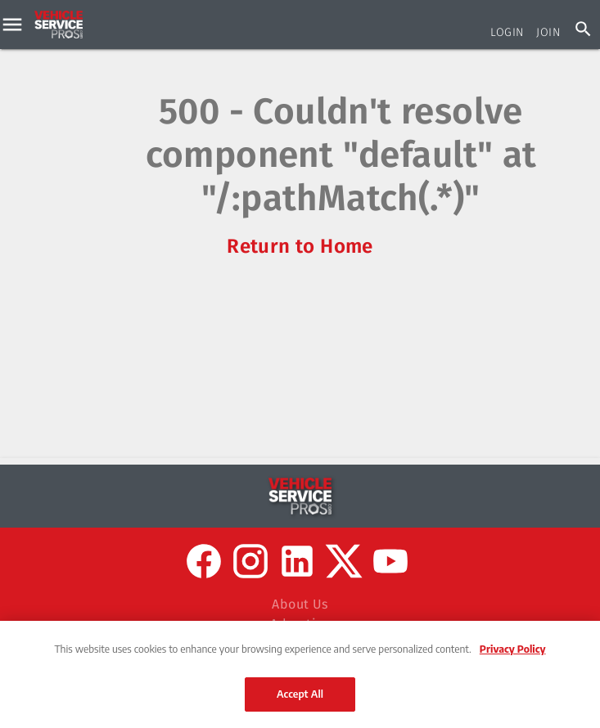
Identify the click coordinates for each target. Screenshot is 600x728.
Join (548, 32)
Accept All (300, 693)
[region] (300, 674)
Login (506, 32)
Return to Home (300, 246)
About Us (299, 604)
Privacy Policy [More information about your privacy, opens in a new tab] (513, 648)
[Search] (583, 29)
